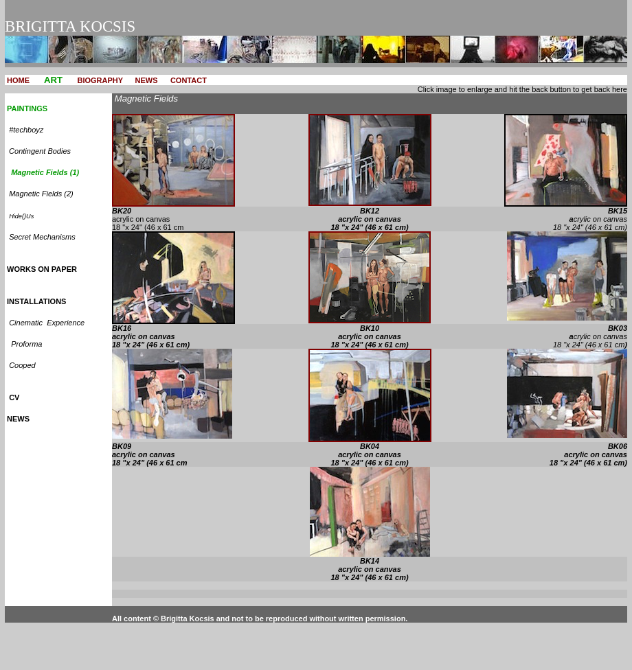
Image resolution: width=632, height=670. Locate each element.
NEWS (146, 80)
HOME (19, 80)
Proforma (26, 344)
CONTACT (188, 80)
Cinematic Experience (46, 323)
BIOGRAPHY (100, 80)
